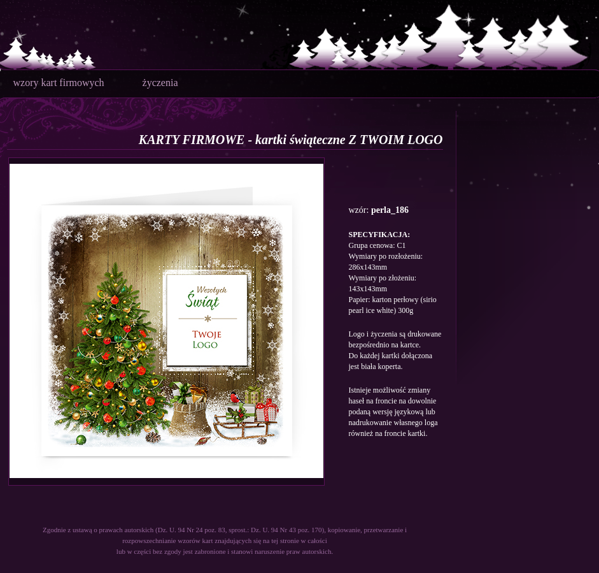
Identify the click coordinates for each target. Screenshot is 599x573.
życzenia (160, 82)
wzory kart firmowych (58, 82)
